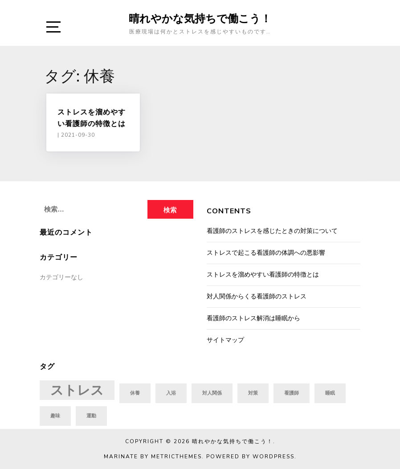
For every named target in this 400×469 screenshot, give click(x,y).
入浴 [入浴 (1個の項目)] (171, 393)
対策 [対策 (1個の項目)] (253, 393)
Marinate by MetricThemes (153, 456)
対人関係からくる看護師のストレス (256, 296)
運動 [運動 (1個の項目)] (91, 415)
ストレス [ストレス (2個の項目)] (77, 390)
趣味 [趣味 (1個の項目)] (55, 415)
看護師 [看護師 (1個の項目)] (291, 393)
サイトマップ (225, 340)
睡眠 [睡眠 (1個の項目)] (330, 393)
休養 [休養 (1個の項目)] (135, 393)
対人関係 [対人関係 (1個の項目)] (212, 393)
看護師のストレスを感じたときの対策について (272, 231)
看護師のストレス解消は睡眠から (253, 318)
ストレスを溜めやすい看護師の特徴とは (263, 274)
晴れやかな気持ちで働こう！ (200, 18)
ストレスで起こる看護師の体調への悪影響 (266, 253)
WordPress (273, 456)
